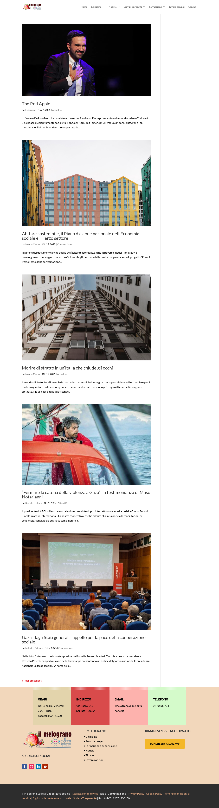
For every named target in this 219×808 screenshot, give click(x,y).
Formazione (155, 7)
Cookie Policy (154, 793)
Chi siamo (96, 7)
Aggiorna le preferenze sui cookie (52, 798)
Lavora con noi (177, 7)
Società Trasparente (84, 798)
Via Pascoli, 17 (84, 705)
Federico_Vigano (34, 648)
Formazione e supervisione (101, 745)
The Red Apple (36, 103)
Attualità (57, 109)
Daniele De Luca (33, 503)
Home (84, 7)
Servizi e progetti (133, 7)
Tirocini (90, 755)
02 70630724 (161, 705)
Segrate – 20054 (85, 710)
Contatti (192, 7)
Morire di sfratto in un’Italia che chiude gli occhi (67, 368)
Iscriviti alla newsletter (164, 744)
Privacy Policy (136, 793)
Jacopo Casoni (32, 244)
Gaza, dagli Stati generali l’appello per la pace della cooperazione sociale (84, 639)
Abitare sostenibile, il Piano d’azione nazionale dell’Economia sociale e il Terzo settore (80, 236)
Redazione (30, 109)
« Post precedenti (32, 680)
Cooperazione (64, 244)
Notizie (113, 7)
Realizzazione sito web (85, 793)
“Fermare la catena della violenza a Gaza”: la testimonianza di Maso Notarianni (86, 494)
